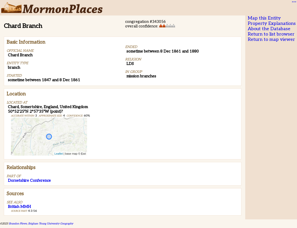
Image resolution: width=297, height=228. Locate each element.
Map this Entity (264, 18)
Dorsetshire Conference (29, 180)
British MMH (19, 206)
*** (293, 3)
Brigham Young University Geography (50, 223)
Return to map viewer (271, 39)
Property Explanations (272, 23)
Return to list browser (271, 34)
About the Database (269, 28)
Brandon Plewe (18, 223)
